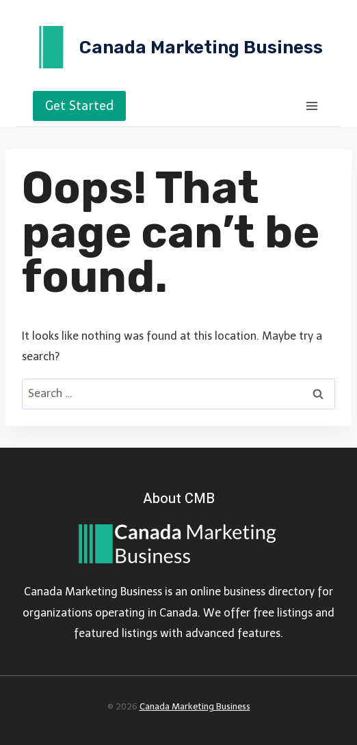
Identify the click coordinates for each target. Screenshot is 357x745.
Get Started (79, 105)
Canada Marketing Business (195, 706)
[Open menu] (311, 105)
